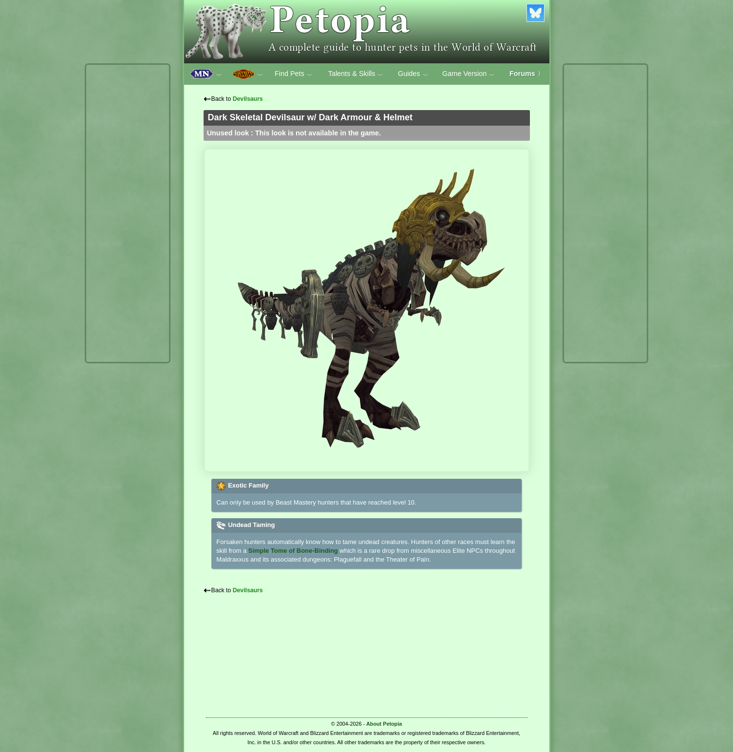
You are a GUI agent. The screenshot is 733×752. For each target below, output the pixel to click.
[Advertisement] (128, 213)
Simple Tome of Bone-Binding (293, 550)
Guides (413, 74)
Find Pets (294, 74)
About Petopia (384, 724)
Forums (526, 73)
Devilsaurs (248, 98)
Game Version (468, 74)
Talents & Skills (356, 74)
